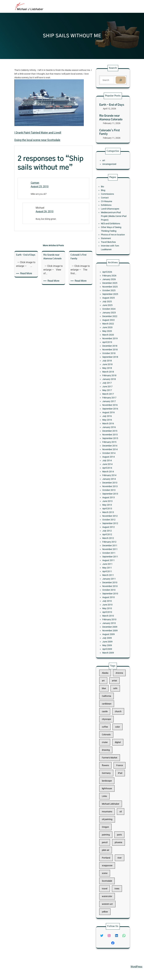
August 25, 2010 (39, 186)
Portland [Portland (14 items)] (108, 832)
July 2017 (109, 413)
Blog (107, 200)
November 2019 (111, 386)
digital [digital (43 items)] (116, 761)
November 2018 (111, 392)
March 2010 (110, 555)
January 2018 (110, 410)
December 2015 (111, 442)
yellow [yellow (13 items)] (108, 865)
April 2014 (109, 465)
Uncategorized (110, 162)
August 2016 (110, 431)
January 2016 (110, 440)
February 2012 (110, 510)
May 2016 (109, 435)
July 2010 (109, 546)
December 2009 (111, 562)
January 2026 (110, 349)
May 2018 (109, 404)
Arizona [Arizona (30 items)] (117, 719)
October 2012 (110, 496)
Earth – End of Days (111, 105)
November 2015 (111, 444)
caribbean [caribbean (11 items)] (109, 738)
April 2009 (109, 575)
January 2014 (110, 471)
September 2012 (111, 499)
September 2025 (111, 359)
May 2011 (109, 526)
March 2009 (110, 578)
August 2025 (110, 361)
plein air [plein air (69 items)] (108, 827)
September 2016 (111, 429)
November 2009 (111, 564)
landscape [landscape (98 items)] (109, 785)
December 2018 (111, 390)
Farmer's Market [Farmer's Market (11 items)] (111, 771)
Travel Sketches (110, 232)
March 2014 (110, 467)
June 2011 (109, 524)
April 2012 (109, 505)
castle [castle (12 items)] (108, 743)
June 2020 (109, 379)
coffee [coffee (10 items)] (108, 752)
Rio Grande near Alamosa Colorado (110, 117)
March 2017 (110, 420)
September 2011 (111, 519)
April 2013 (109, 490)
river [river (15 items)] (117, 832)
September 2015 (111, 447)
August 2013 (110, 483)
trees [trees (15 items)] (115, 851)
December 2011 (111, 512)
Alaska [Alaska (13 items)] (108, 719)
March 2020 (110, 383)
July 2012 (109, 503)
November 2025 (111, 354)
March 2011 (110, 530)
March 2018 (110, 406)
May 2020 (109, 381)
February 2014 (110, 469)
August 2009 (110, 566)
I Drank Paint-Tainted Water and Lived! (37, 132)
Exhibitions (109, 209)
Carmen (35, 182)
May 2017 (109, 417)
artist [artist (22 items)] (113, 724)
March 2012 (110, 508)
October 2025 (110, 356)
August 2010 (110, 544)
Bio (106, 198)
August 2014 (110, 458)
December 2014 (111, 451)
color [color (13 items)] (115, 752)
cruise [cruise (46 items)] (108, 761)
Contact (108, 205)
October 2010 (110, 539)
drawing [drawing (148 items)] (108, 766)
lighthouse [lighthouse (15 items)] (109, 790)
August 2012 (110, 501)
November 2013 (111, 476)
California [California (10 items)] (109, 733)
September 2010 (111, 542)
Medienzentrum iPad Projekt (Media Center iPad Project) (113, 216)
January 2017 (110, 424)
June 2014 (109, 463)
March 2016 (110, 438)
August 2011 (110, 521)
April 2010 (109, 553)
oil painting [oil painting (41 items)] (109, 809)
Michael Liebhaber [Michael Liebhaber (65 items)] (111, 799)
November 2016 (111, 426)
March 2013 (110, 492)
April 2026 (109, 345)
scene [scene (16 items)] (108, 842)
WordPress (136, 966)
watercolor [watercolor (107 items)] (109, 856)
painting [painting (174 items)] (108, 818)
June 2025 (109, 365)
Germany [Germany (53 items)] (109, 780)
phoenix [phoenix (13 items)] (116, 823)
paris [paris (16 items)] (116, 818)
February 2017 (110, 422)
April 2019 (109, 388)
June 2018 (109, 401)
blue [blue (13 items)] (107, 728)
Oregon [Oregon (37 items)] (108, 813)
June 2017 (109, 415)
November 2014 (111, 453)
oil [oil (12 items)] (117, 804)
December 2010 (111, 535)
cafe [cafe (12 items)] (114, 728)
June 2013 (109, 485)
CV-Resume (109, 207)
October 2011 (110, 517)
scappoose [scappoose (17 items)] (109, 837)
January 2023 (110, 370)
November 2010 (111, 537)
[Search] (121, 80)
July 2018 (109, 399)
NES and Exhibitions (111, 220)
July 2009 (109, 569)
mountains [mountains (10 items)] (109, 804)
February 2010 (110, 557)
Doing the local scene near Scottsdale (37, 140)
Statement (109, 229)
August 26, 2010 (44, 211)
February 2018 (110, 408)
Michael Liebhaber (12, 966)
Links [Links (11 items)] (107, 794)
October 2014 (110, 456)
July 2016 (109, 433)
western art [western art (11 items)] (109, 860)
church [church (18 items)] (116, 743)
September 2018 (111, 397)
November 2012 (111, 494)
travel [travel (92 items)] (107, 851)
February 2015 (110, 449)
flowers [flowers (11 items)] (108, 776)
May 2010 (109, 551)
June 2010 (109, 548)
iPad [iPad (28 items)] (117, 780)
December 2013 (111, 474)
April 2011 (109, 528)
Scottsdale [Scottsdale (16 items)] (109, 846)
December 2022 (111, 372)
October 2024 (110, 367)
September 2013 (111, 481)
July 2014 (109, 460)
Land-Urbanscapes (111, 211)
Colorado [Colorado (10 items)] (109, 757)
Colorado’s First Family (109, 132)
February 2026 (110, 347)
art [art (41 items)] (107, 724)
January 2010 (110, 560)
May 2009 (109, 573)
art (107, 160)
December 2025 (111, 352)
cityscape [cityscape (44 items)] (109, 747)
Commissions (109, 202)
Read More (26, 273)
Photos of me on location (113, 227)
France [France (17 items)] (117, 776)
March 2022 (110, 377)
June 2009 (109, 571)
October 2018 (110, 395)
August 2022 (110, 374)
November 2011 (111, 514)
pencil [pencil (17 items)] (108, 823)
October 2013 (110, 478)
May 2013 (109, 487)
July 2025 (109, 363)
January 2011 (110, 532)
